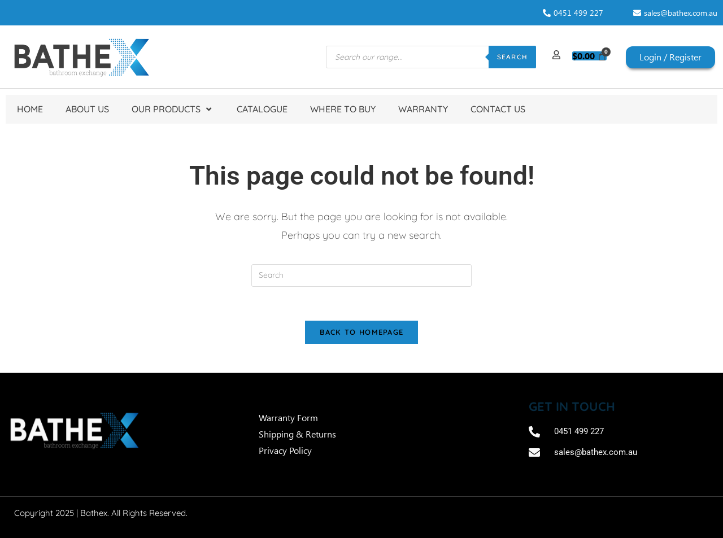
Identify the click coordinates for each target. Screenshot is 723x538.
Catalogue (262, 109)
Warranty (423, 109)
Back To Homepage (362, 332)
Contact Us (498, 109)
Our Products (173, 109)
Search (512, 57)
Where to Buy (343, 109)
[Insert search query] (361, 275)
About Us (87, 109)
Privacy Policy (285, 451)
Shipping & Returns (297, 434)
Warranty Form (289, 418)
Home (30, 109)
